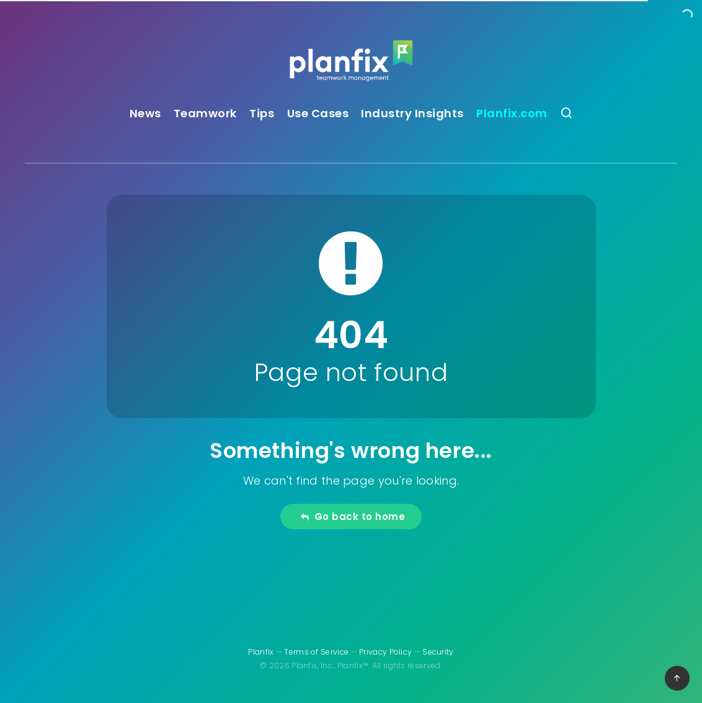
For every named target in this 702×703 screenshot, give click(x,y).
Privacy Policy (385, 652)
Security (437, 652)
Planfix (260, 652)
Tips (261, 113)
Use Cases (318, 113)
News (145, 113)
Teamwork (205, 113)
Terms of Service (316, 652)
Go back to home (352, 516)
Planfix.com (512, 113)
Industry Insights (412, 113)
